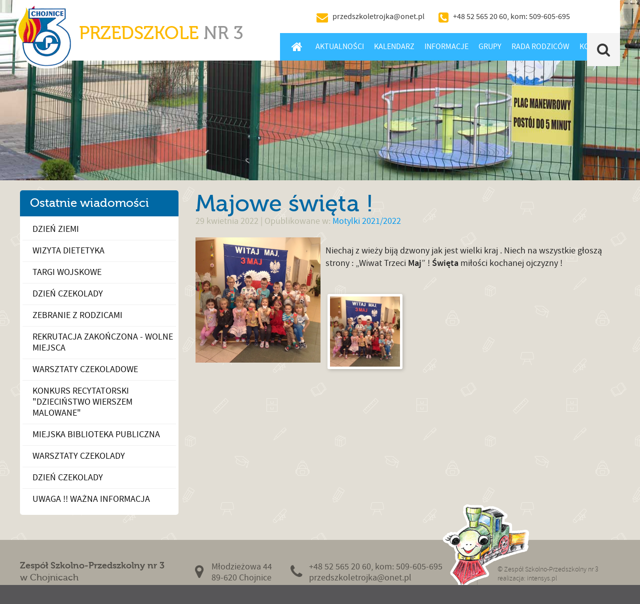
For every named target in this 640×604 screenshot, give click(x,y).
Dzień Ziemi (55, 229)
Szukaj (603, 50)
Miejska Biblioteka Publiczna (96, 434)
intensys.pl (542, 578)
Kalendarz (394, 47)
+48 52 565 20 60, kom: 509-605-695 (511, 17)
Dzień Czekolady (67, 293)
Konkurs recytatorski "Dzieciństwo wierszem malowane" (82, 402)
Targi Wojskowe (67, 272)
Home (296, 47)
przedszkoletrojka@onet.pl (378, 17)
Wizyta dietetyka (68, 250)
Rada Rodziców (541, 47)
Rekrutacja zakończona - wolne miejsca (102, 342)
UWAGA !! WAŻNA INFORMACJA (91, 499)
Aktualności (340, 47)
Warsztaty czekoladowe (85, 369)
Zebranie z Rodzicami (77, 315)
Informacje (446, 47)
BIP (597, 17)
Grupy (490, 47)
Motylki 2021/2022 (366, 221)
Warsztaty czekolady (78, 456)
